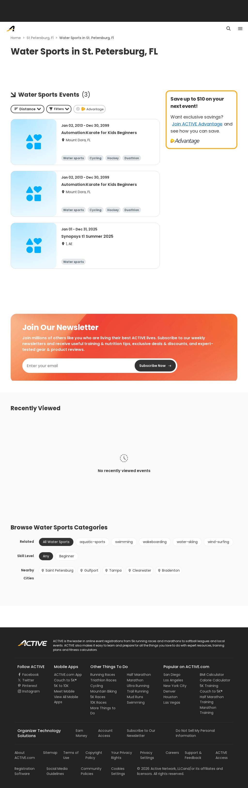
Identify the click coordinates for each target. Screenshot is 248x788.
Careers (172, 752)
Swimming (136, 702)
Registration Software (25, 771)
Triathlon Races (103, 680)
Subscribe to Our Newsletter (141, 733)
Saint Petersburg (57, 570)
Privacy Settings (147, 755)
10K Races (98, 702)
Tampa (113, 570)
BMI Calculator (212, 674)
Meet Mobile (64, 691)
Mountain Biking (103, 691)
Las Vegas (171, 702)
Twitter (28, 680)
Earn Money (81, 733)
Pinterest (29, 685)
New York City (174, 685)
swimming (124, 541)
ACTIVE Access (222, 755)
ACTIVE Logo (27, 641)
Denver (169, 691)
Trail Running (137, 691)
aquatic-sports (92, 541)
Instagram (31, 691)
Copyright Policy (93, 755)
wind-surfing (218, 541)
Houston (170, 696)
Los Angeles (173, 680)
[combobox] (27, 109)
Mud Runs (135, 696)
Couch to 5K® (65, 680)
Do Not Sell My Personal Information (195, 733)
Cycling (96, 685)
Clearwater (139, 570)
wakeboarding (155, 541)
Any (46, 556)
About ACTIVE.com (25, 755)
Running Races (102, 674)
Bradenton (168, 570)
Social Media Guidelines (57, 771)
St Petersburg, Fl (40, 37)
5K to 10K (61, 685)
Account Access (105, 733)
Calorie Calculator (215, 680)
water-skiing (187, 541)
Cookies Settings (118, 771)
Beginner (66, 556)
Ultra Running (138, 685)
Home (16, 37)
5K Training (209, 685)
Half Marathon (139, 674)
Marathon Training (208, 710)
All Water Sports (56, 541)
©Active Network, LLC (160, 768)
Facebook (30, 674)
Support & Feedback (193, 755)
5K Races (97, 696)
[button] (58, 109)
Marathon (135, 680)
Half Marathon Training (212, 699)
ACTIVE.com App (68, 674)
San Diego (171, 674)
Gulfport (89, 570)
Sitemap (50, 752)
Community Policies (91, 771)
